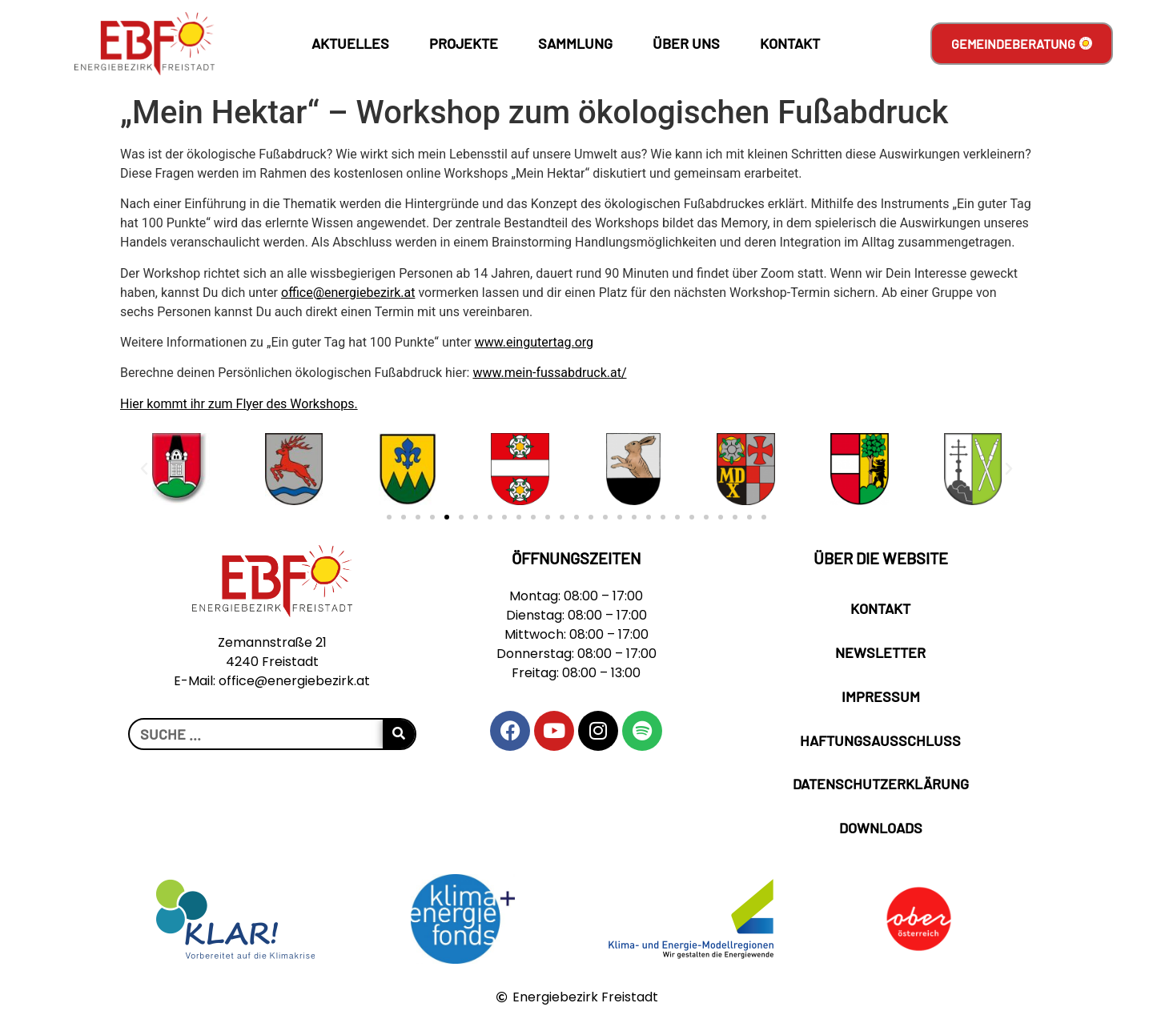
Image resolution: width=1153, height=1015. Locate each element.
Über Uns (690, 43)
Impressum (881, 696)
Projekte (467, 43)
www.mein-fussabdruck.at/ (549, 372)
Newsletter (880, 652)
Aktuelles (354, 43)
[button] (144, 469)
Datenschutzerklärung (881, 783)
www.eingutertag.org (534, 342)
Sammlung (579, 43)
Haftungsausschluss (880, 740)
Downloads (880, 827)
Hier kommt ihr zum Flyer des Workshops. (239, 403)
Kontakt (790, 43)
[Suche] (399, 734)
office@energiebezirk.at (348, 292)
